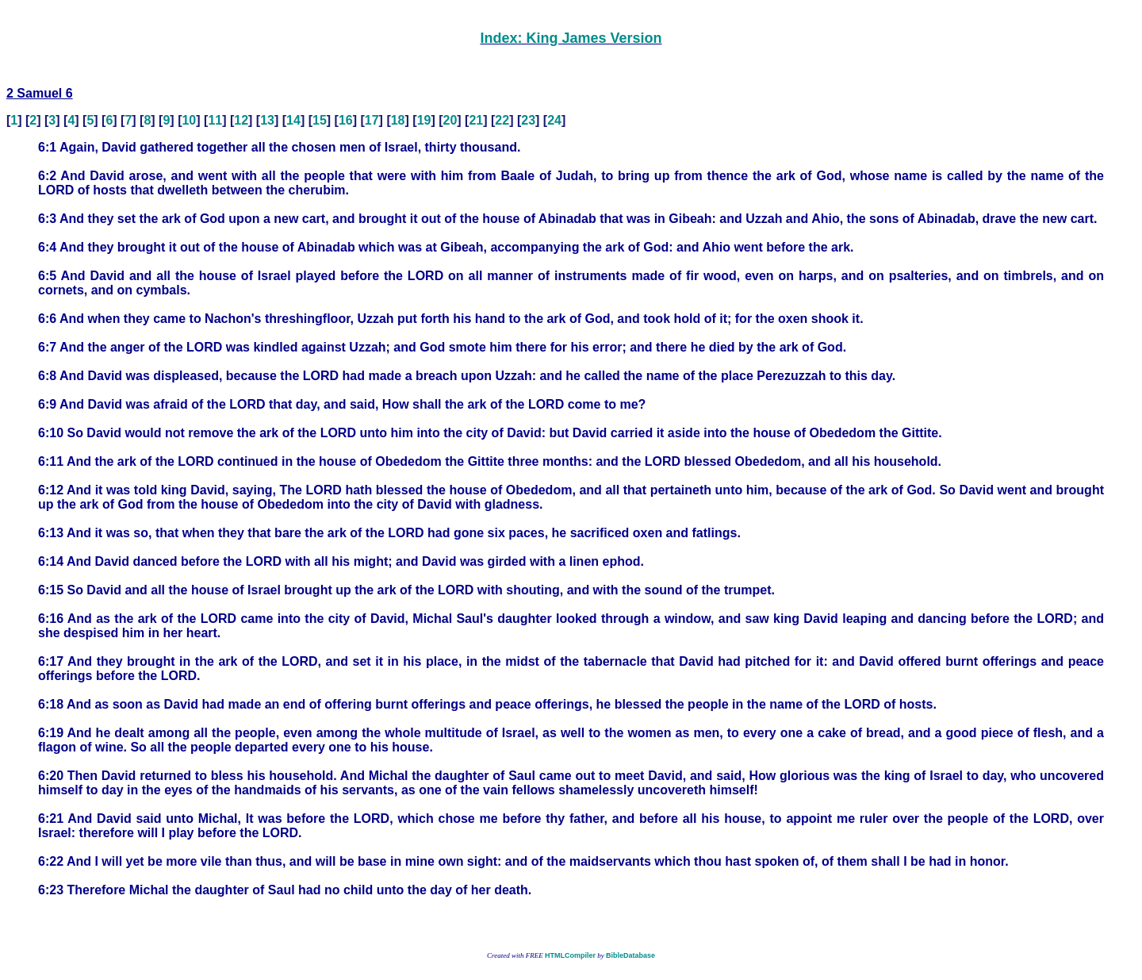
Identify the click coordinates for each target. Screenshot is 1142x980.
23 (528, 120)
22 (502, 120)
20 (450, 120)
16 (346, 120)
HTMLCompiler (570, 955)
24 (554, 120)
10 (189, 120)
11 (215, 120)
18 (398, 120)
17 (372, 120)
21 (476, 120)
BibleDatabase (630, 955)
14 (293, 120)
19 (424, 120)
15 (319, 120)
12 (241, 120)
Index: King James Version (570, 38)
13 (267, 120)
